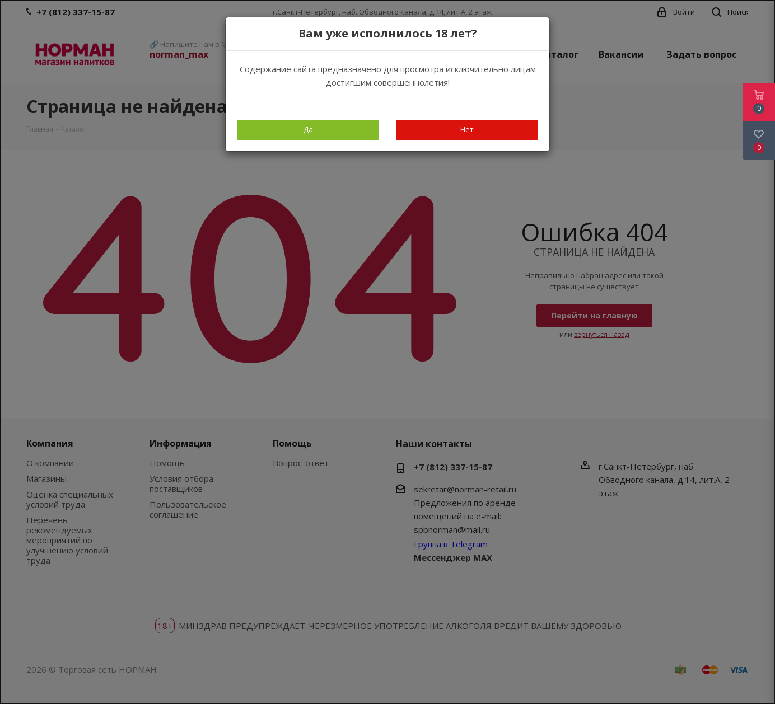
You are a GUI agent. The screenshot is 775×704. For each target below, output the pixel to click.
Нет (467, 129)
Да (308, 129)
